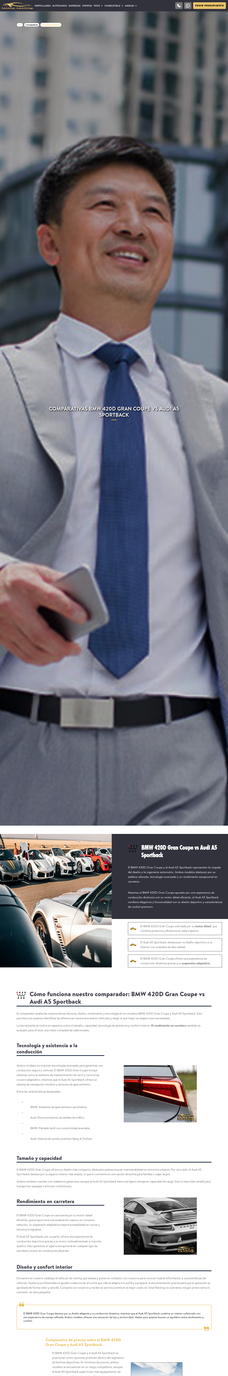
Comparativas (32, 25)
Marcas (129, 5)
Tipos (97, 5)
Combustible (112, 5)
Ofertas (87, 5)
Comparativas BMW (51, 25)
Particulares (43, 5)
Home (20, 25)
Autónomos (59, 5)
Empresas (74, 5)
